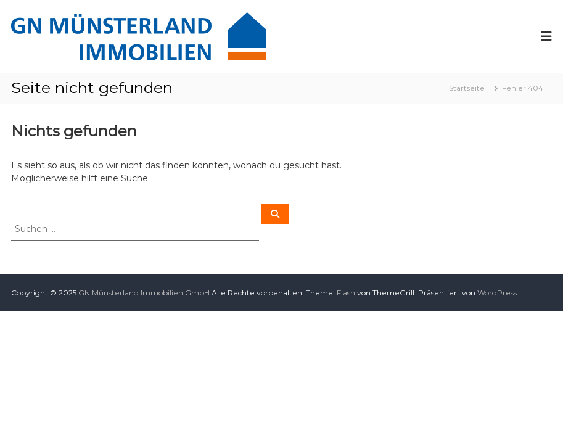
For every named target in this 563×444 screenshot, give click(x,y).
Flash (346, 292)
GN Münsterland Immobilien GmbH (144, 292)
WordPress (497, 292)
